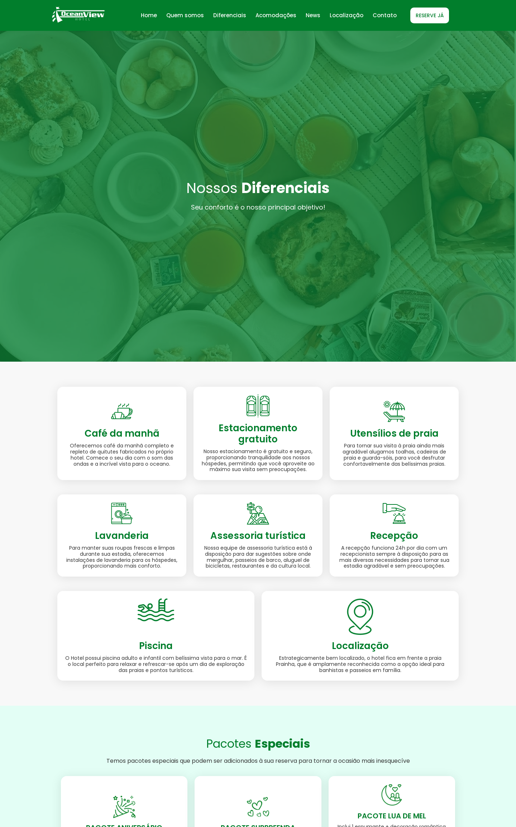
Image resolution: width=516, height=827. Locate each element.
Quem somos (185, 15)
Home (149, 15)
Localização (346, 15)
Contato (385, 15)
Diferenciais (229, 15)
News (313, 15)
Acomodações (275, 15)
